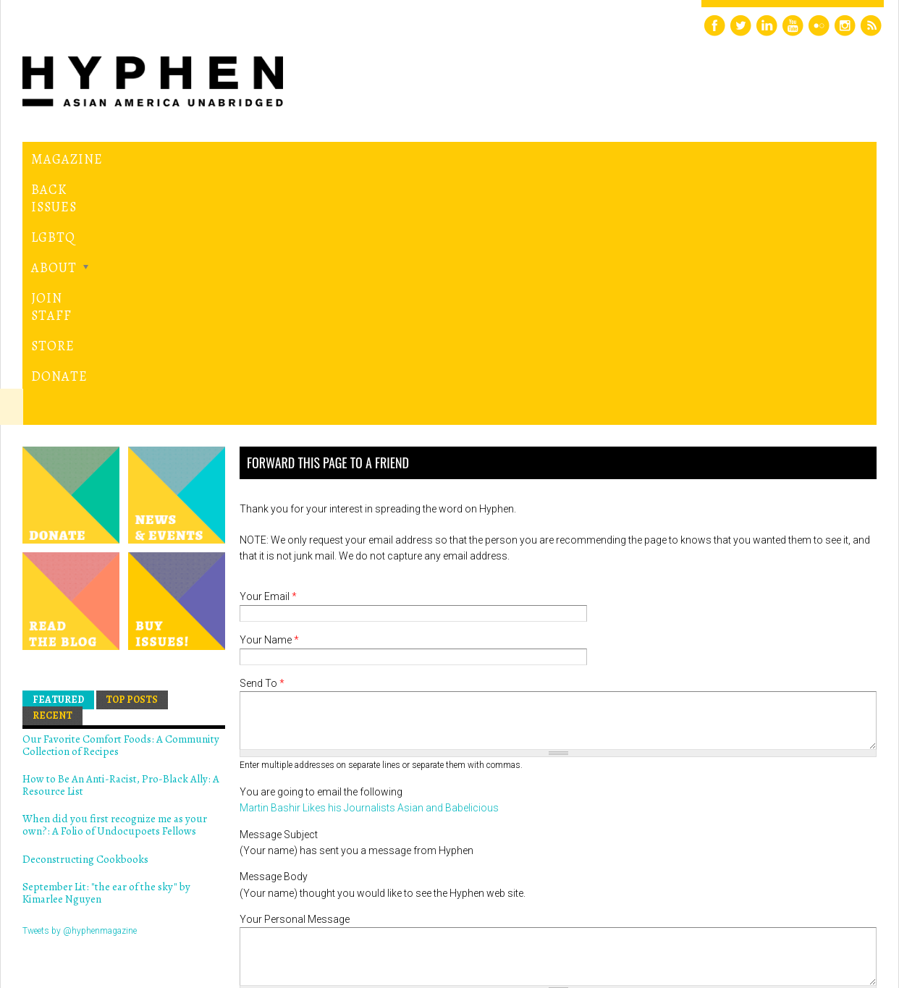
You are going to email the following (321, 544)
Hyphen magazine (89, 916)
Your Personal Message (295, 672)
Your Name (269, 393)
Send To (262, 436)
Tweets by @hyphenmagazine (79, 683)
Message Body (274, 630)
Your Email (268, 349)
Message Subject (279, 587)
